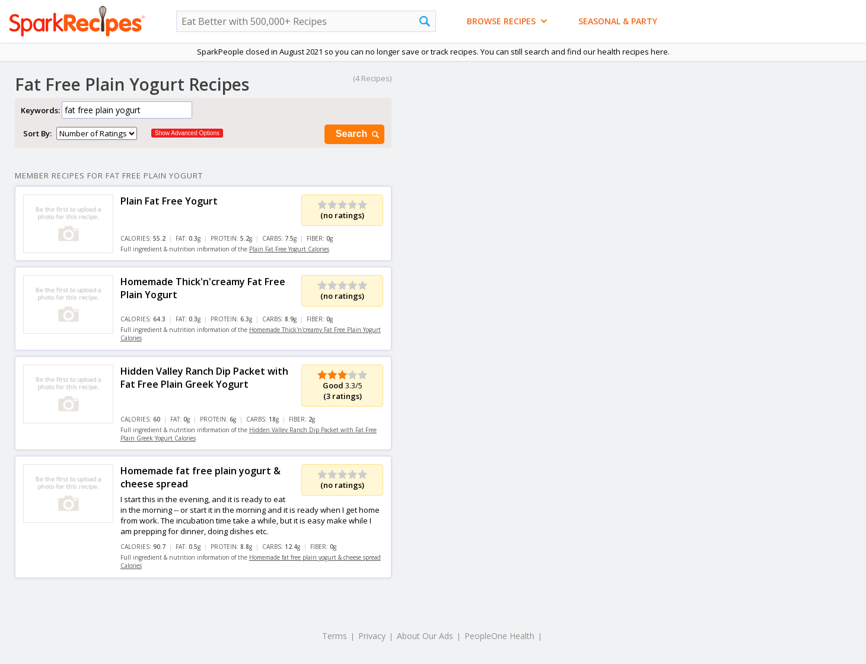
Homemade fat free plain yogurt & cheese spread (200, 477)
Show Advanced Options (187, 133)
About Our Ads (425, 635)
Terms (334, 635)
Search (358, 134)
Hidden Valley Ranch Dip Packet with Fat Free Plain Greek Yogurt (204, 378)
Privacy (372, 635)
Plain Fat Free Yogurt (169, 201)
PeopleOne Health (499, 635)
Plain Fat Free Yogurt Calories (289, 249)
